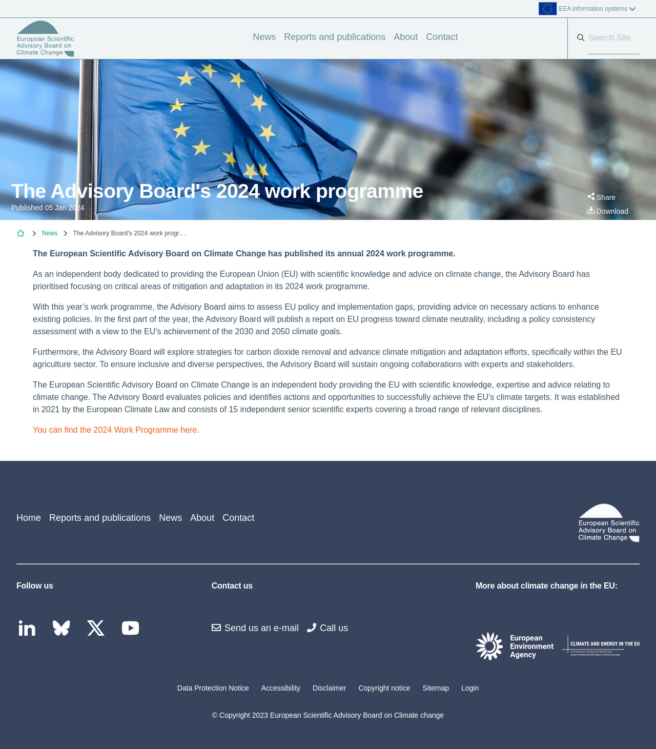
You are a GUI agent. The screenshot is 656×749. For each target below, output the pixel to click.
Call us (327, 628)
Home (28, 518)
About (406, 37)
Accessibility (280, 688)
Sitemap (436, 688)
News (264, 37)
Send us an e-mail (255, 628)
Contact (442, 37)
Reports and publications (334, 37)
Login (470, 688)
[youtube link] (133, 628)
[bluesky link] (64, 628)
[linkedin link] (29, 628)
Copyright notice (384, 688)
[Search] (614, 38)
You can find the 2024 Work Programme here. (116, 430)
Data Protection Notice (213, 688)
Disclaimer (329, 688)
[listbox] (537, 8)
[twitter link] (98, 628)
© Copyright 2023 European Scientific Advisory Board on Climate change (328, 715)
